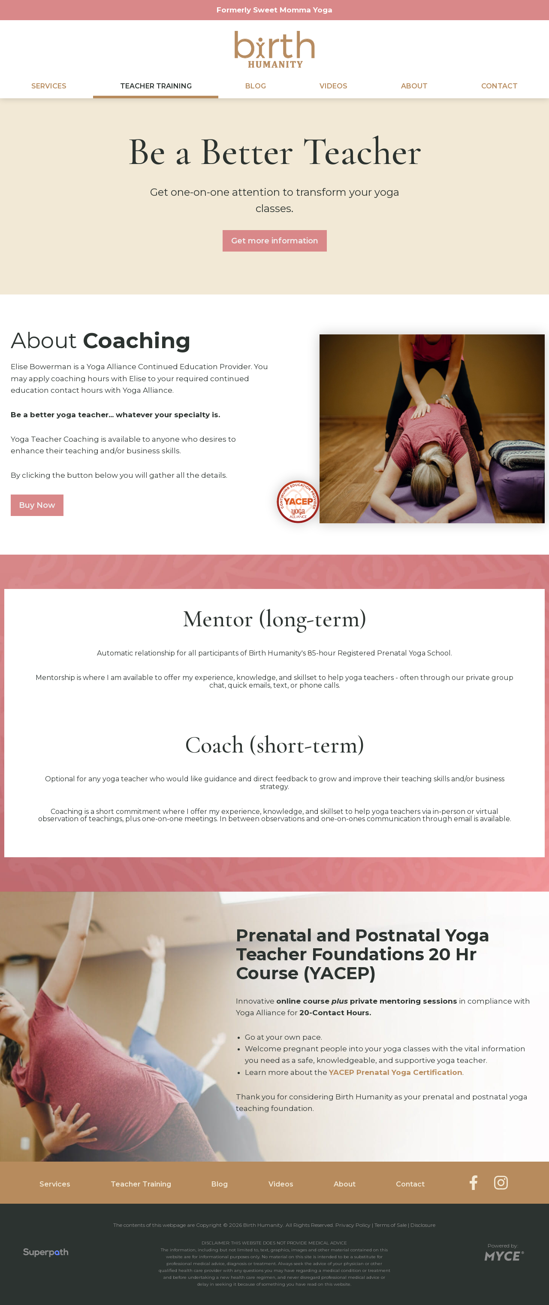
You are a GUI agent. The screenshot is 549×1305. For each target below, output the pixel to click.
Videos (333, 86)
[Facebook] (473, 1182)
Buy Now (37, 505)
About (414, 86)
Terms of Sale (390, 1225)
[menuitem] (48, 86)
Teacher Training (156, 86)
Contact (499, 86)
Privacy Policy (353, 1225)
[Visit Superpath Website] (45, 1254)
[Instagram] (501, 1182)
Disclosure (422, 1225)
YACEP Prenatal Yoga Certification (395, 1072)
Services (48, 86)
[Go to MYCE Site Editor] (503, 1254)
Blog (255, 86)
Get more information (274, 241)
